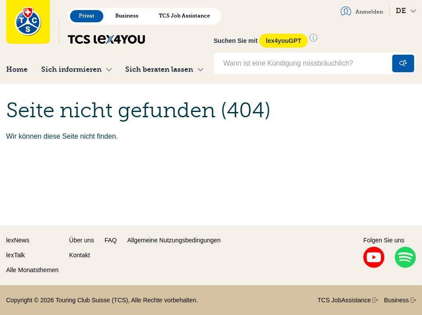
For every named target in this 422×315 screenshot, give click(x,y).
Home (17, 69)
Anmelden (362, 11)
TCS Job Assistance (184, 16)
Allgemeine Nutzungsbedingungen (174, 240)
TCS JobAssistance (347, 300)
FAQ (111, 240)
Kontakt (79, 255)
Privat (87, 16)
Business (126, 16)
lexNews (17, 240)
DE (406, 11)
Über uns (81, 240)
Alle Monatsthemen (32, 269)
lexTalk (15, 255)
